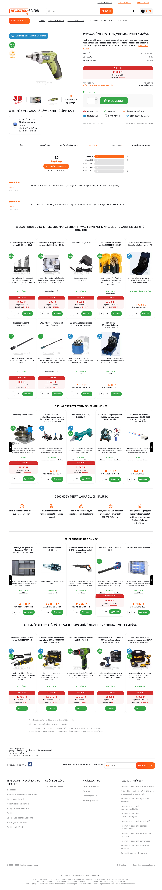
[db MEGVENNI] (14, 480)
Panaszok (12, 793)
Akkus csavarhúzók (76, 21)
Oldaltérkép (121, 868)
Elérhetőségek (105, 3)
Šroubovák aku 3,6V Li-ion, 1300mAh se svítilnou (84, 731)
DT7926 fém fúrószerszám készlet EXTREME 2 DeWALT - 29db (110, 245)
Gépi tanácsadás (91, 789)
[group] (23, 448)
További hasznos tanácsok (134, 856)
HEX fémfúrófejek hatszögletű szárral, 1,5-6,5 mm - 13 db (21, 243)
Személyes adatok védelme (20, 821)
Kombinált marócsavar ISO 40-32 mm (52, 550)
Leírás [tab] (21, 145)
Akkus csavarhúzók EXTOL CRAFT (138, 123)
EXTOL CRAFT (147, 53)
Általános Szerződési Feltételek (22, 797)
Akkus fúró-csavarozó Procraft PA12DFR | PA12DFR (81, 642)
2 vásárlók (61, 171)
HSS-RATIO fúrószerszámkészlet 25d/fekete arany (110, 325)
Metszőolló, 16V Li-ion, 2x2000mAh (81, 416)
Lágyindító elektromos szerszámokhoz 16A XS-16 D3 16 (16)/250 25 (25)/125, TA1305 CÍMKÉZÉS (138, 418)
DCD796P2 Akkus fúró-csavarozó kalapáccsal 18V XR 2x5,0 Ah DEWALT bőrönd (140, 643)
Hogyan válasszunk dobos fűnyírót (137, 789)
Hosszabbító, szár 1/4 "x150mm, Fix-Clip (22, 324)
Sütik (9, 816)
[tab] (93, 145)
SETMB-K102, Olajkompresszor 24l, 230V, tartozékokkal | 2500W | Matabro (110, 417)
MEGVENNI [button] (30, 480)
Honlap (42, 21)
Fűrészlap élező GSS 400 (23, 414)
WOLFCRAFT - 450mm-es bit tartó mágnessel (51, 324)
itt (99, 878)
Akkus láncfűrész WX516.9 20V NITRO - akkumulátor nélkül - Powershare (81, 552)
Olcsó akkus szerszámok (38, 727)
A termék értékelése (56, 166)
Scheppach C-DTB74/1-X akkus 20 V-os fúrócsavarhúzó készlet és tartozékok (110, 643)
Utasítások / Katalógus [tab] (141, 145)
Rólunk (86, 794)
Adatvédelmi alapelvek (18, 807)
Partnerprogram (90, 803)
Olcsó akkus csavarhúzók (58, 727)
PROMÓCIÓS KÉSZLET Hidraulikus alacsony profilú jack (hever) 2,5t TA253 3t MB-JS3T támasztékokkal (52, 418)
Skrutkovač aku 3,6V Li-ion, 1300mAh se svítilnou (84, 734)
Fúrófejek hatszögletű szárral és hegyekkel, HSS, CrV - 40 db (51, 243)
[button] (29, 480)
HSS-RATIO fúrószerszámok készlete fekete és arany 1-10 (140, 243)
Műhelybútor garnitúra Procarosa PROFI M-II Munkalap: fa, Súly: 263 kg (23, 552)
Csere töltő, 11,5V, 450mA (81, 242)
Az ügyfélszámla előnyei (18, 811)
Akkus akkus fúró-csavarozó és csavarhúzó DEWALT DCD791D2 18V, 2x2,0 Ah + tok (51, 643)
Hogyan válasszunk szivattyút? (135, 824)
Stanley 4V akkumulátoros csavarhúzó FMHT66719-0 (22, 642)
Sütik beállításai (15, 830)
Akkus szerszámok (56, 21)
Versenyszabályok (15, 802)
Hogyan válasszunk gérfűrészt (135, 844)
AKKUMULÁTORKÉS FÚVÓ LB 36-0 (110, 550)
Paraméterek (45, 145)
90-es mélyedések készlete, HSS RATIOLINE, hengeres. (81, 324)
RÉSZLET (22, 711)
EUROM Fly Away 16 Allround (138, 549)
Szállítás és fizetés (54, 789)
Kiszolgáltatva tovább (17, 825)
